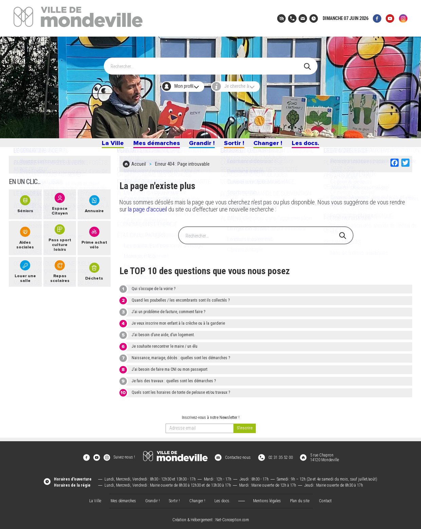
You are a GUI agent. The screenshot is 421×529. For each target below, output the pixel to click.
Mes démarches (153, 145)
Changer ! (270, 145)
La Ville (106, 145)
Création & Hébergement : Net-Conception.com (210, 517)
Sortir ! (235, 145)
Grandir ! (201, 145)
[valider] (244, 431)
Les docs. (311, 145)
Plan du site (299, 498)
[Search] (207, 63)
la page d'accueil (147, 212)
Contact (325, 498)
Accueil (138, 168)
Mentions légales (267, 498)
